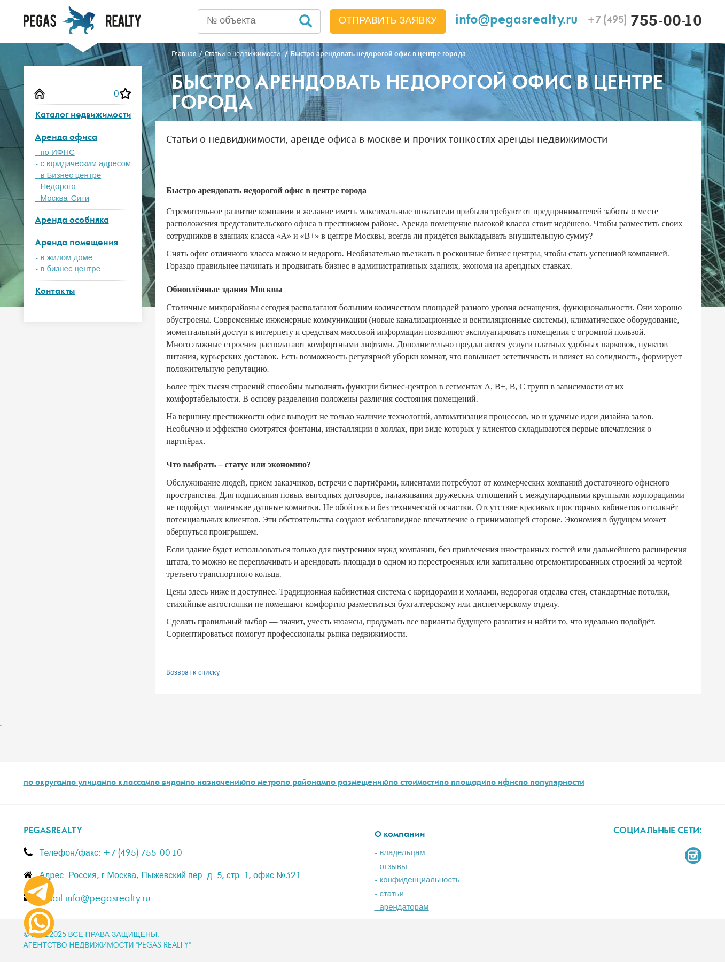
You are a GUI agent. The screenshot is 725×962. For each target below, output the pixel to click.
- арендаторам (402, 907)
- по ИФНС (55, 152)
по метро (263, 783)
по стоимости (413, 783)
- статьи (389, 894)
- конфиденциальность (417, 880)
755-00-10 (644, 22)
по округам (45, 783)
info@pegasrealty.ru (516, 21)
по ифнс (502, 783)
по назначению (215, 783)
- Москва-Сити (62, 198)
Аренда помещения (76, 243)
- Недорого (55, 187)
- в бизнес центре (68, 269)
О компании (400, 835)
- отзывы (391, 867)
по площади (462, 783)
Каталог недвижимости (83, 116)
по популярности (551, 783)
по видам (167, 783)
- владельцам (400, 853)
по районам (303, 783)
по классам (128, 783)
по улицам (86, 783)
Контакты (55, 292)
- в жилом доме (64, 258)
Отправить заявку (388, 21)
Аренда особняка (72, 221)
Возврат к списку (193, 673)
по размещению (357, 783)
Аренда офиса (66, 138)
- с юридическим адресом (83, 164)
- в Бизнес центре (68, 175)
